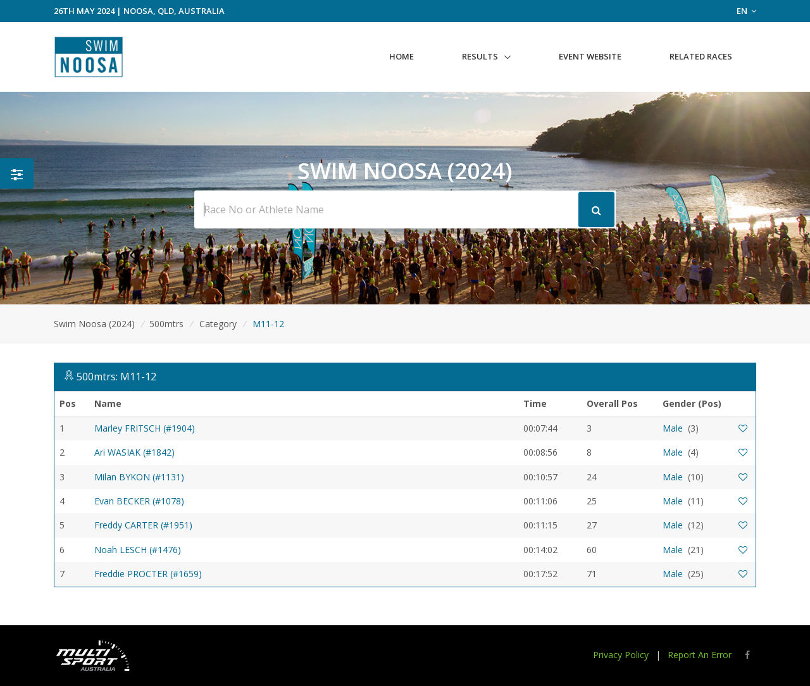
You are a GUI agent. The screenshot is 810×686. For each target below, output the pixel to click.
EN (746, 10)
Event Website (590, 56)
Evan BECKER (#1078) (139, 501)
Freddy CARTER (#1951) (143, 525)
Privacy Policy (621, 655)
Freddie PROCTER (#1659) (148, 574)
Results (480, 56)
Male (673, 428)
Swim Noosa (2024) (94, 324)
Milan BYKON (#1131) (139, 477)
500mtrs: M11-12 (116, 377)
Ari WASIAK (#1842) (134, 452)
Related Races (701, 56)
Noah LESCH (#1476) (137, 550)
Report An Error (700, 655)
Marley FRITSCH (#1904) (144, 428)
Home (401, 56)
